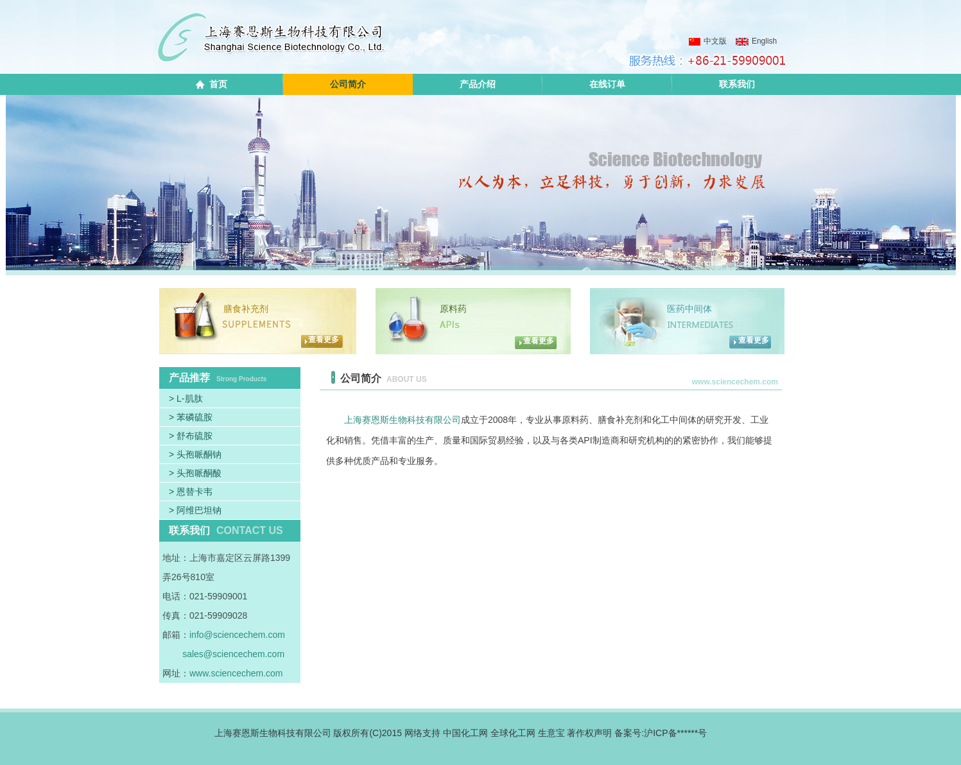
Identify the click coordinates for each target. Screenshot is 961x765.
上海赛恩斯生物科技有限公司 (402, 420)
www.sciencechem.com (236, 673)
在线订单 (607, 84)
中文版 (708, 41)
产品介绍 (478, 84)
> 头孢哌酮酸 (195, 473)
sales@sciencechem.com (233, 654)
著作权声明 (589, 733)
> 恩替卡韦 (190, 491)
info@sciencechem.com (237, 635)
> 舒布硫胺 (190, 436)
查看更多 (323, 339)
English (756, 41)
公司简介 (348, 84)
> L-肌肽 (186, 398)
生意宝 (551, 733)
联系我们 (737, 84)
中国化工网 (465, 733)
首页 (218, 84)
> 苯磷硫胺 (190, 417)
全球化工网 (512, 733)
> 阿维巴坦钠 (195, 510)
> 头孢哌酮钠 (195, 454)
